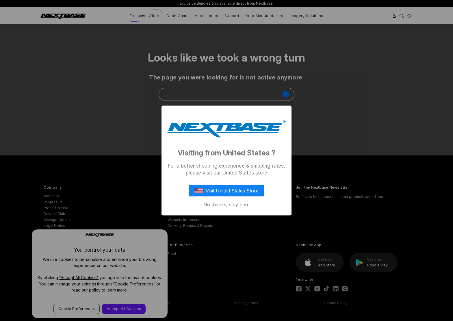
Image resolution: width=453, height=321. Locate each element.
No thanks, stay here (226, 204)
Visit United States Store (226, 191)
